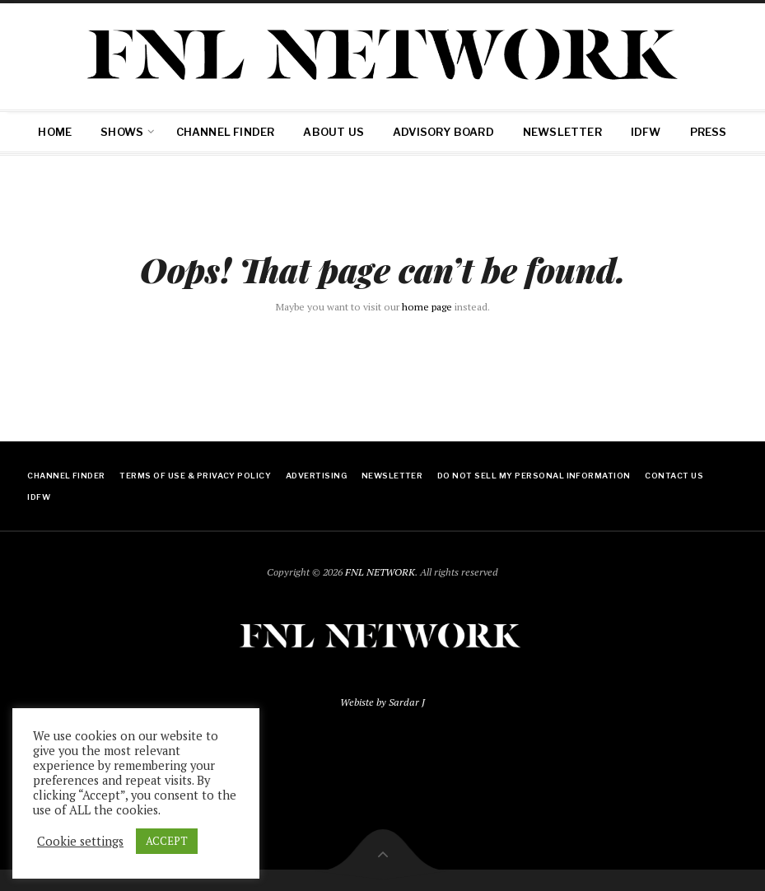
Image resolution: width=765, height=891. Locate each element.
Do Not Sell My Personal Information (534, 475)
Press (708, 131)
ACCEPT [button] (167, 840)
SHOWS (121, 131)
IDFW (646, 131)
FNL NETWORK (380, 572)
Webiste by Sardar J (382, 702)
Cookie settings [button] (80, 841)
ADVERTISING (316, 475)
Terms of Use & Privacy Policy (195, 475)
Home (55, 131)
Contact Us (674, 475)
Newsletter (562, 131)
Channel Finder (225, 131)
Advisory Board (443, 131)
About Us (333, 131)
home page (427, 307)
